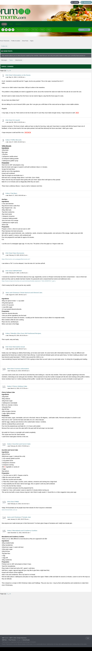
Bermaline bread (19, 347)
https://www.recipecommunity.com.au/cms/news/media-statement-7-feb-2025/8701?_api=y (28, 281)
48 (10, 70)
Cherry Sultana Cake (20, 386)
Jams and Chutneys (12, 292)
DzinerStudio (26, 640)
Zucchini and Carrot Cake (21, 444)
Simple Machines (21, 638)
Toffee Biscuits (16, 140)
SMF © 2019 (12, 638)
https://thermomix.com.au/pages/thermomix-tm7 (16, 259)
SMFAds (4, 640)
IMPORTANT (17, 271)
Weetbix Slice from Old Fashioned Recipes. (26, 333)
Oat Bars (14, 193)
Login (76, 2)
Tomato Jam (26, 517)
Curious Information (22, 368)
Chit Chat (34, 29)
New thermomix (18, 253)
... (8, 70)
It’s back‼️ (16, 120)
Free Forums (12, 640)
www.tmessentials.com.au (9, 510)
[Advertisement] (18, 613)
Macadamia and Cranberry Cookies (25, 530)
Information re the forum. (22, 75)
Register (87, 2)
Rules (42, 29)
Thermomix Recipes (22, 29)
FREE (17, 501)
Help (48, 29)
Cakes (7, 140)
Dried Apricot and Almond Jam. (32, 292)
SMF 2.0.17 (5, 638)
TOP (88, 638)
